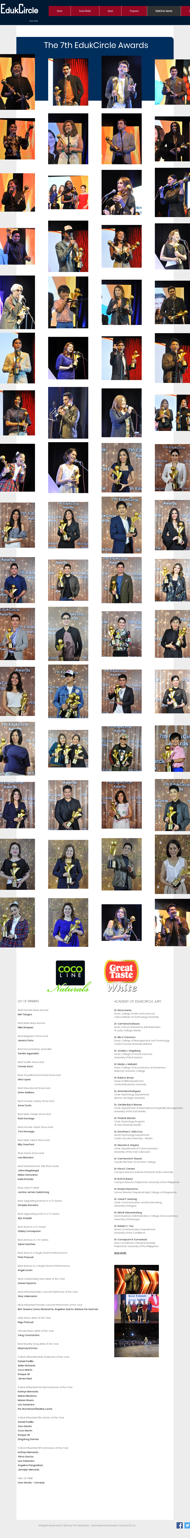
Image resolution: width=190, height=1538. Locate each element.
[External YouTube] (132, 1495)
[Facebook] (180, 1525)
